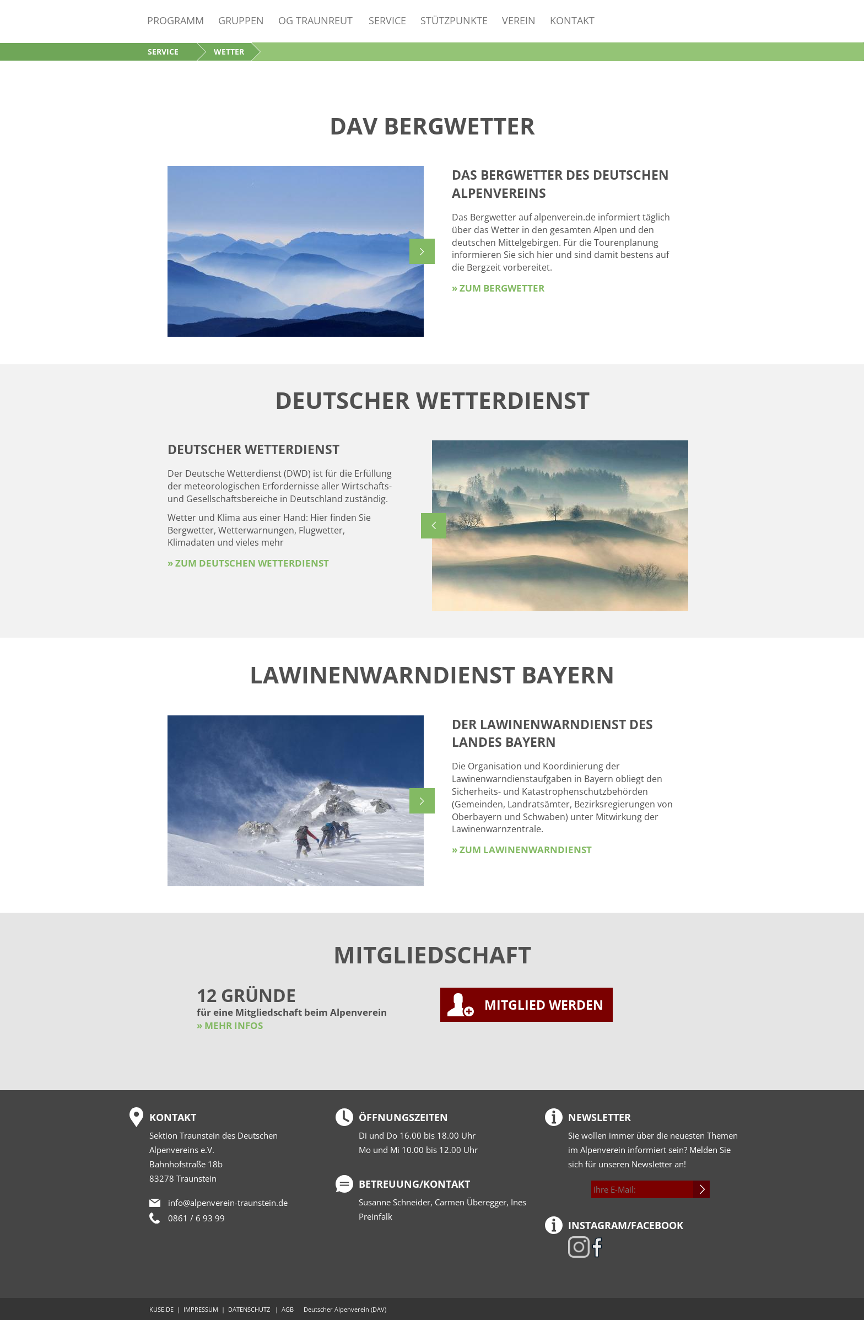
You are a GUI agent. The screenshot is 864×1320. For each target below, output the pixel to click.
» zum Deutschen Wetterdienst (248, 563)
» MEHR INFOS (230, 1025)
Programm (175, 20)
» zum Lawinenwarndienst (522, 849)
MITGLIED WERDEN (543, 1005)
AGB (288, 1309)
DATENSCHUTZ (249, 1309)
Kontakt (572, 20)
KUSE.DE (161, 1309)
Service (387, 20)
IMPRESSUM (200, 1309)
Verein (519, 20)
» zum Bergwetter (498, 288)
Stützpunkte (454, 20)
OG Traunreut (315, 20)
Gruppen (241, 20)
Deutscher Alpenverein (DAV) (345, 1309)
